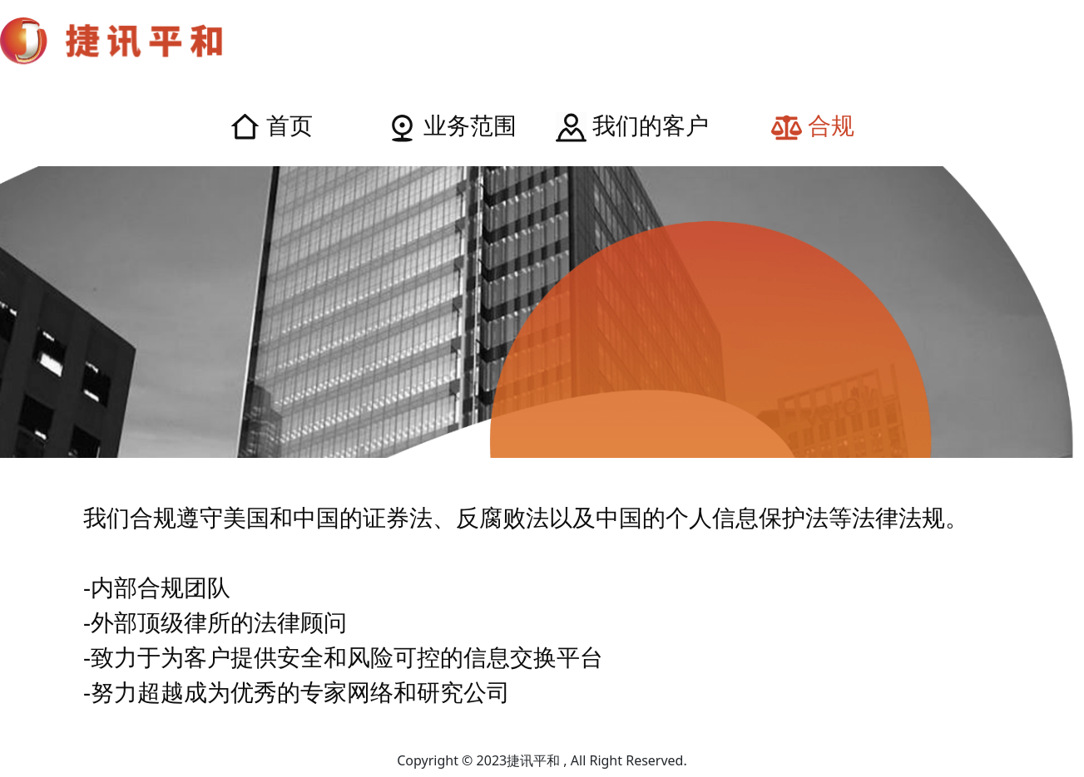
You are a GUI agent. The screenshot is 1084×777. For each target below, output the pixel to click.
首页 (271, 124)
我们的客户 (632, 124)
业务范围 (452, 124)
